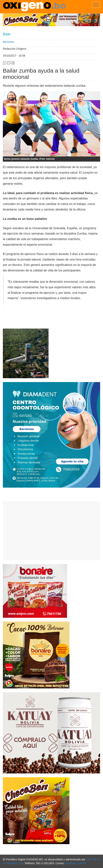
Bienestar (8, 41)
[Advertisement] (51, 530)
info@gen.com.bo (75, 863)
